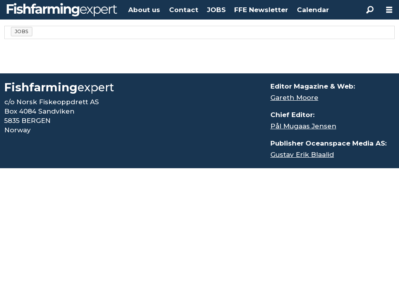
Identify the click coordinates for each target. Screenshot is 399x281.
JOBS (216, 10)
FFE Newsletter (261, 10)
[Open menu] (389, 10)
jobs (22, 31)
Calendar (313, 10)
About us (144, 10)
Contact (183, 10)
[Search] (370, 10)
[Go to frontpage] (62, 9)
